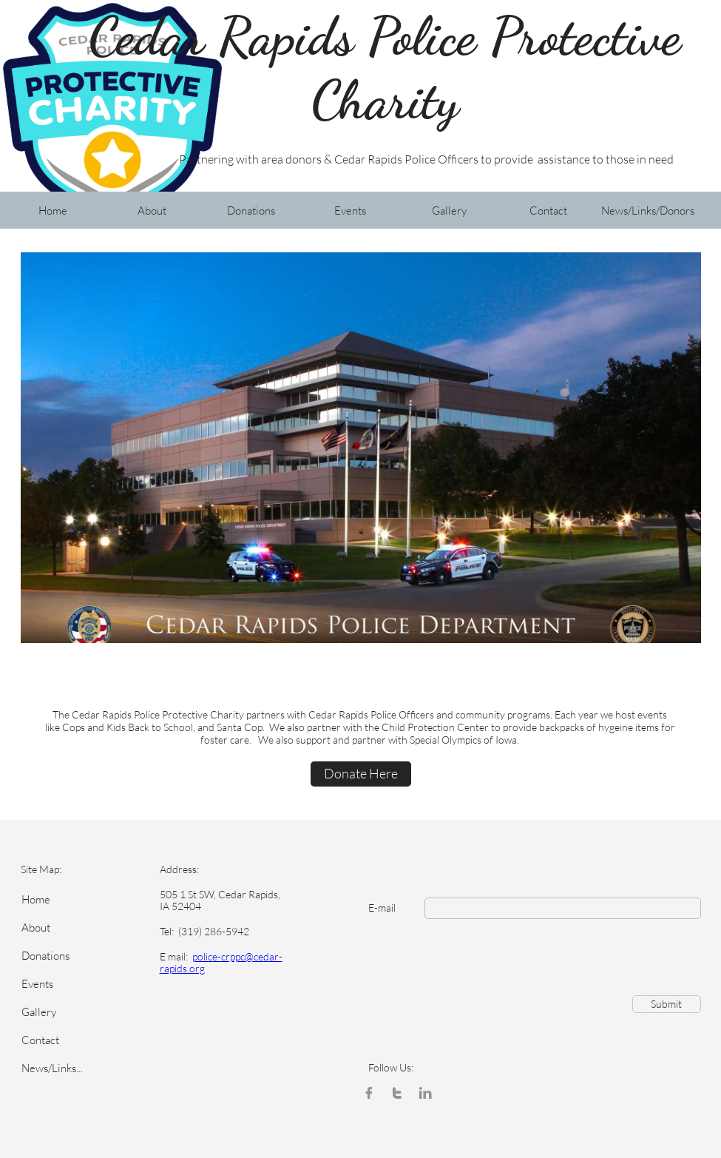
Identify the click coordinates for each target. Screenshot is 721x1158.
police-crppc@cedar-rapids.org (221, 962)
